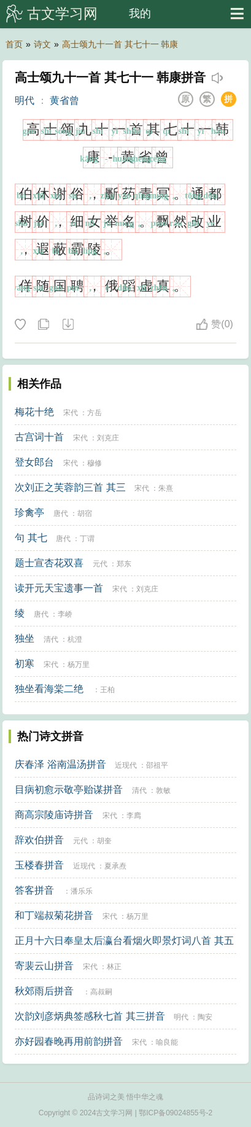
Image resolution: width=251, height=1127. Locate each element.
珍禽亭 (29, 512)
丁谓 (87, 538)
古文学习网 (62, 13)
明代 (24, 100)
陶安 (205, 1017)
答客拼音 (34, 890)
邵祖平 (157, 765)
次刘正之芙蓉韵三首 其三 (70, 487)
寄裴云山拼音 (44, 966)
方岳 (94, 412)
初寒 (24, 663)
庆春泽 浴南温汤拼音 (60, 764)
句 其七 (31, 537)
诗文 (42, 44)
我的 (140, 13)
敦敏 (163, 790)
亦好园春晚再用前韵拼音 (69, 1041)
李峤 (65, 614)
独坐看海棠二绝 (49, 689)
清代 (51, 639)
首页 (14, 44)
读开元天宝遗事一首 (59, 588)
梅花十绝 (34, 412)
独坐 (24, 638)
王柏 (107, 689)
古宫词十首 (39, 437)
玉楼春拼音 (39, 865)
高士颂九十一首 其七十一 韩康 (120, 44)
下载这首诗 (67, 325)
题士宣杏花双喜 (49, 563)
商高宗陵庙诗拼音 (54, 814)
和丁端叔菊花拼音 (54, 915)
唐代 (60, 513)
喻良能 (167, 1042)
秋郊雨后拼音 (44, 991)
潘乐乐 (82, 891)
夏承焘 (115, 866)
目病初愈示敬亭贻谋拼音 (69, 789)
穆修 (94, 463)
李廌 (133, 815)
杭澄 (75, 639)
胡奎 (104, 840)
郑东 (124, 564)
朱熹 (165, 488)
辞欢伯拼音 (39, 840)
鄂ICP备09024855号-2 (175, 1113)
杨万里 (79, 664)
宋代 (70, 412)
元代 (100, 564)
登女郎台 (34, 462)
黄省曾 (64, 100)
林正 (114, 966)
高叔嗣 (101, 992)
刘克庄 (108, 438)
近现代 (126, 765)
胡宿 (84, 513)
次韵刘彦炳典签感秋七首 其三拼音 (89, 1016)
